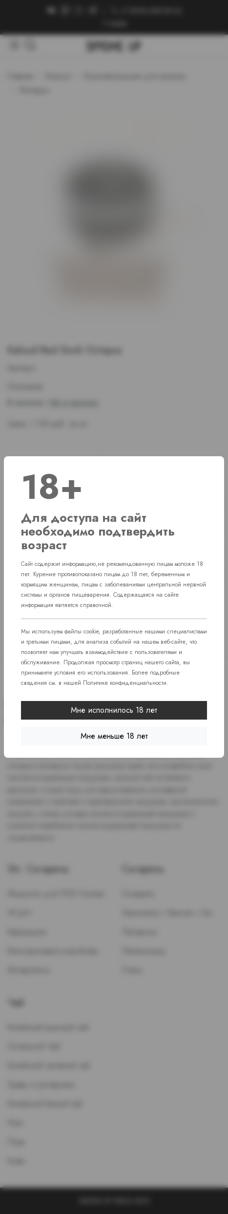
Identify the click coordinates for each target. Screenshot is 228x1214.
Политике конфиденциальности (124, 682)
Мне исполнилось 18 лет (114, 710)
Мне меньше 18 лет (114, 736)
